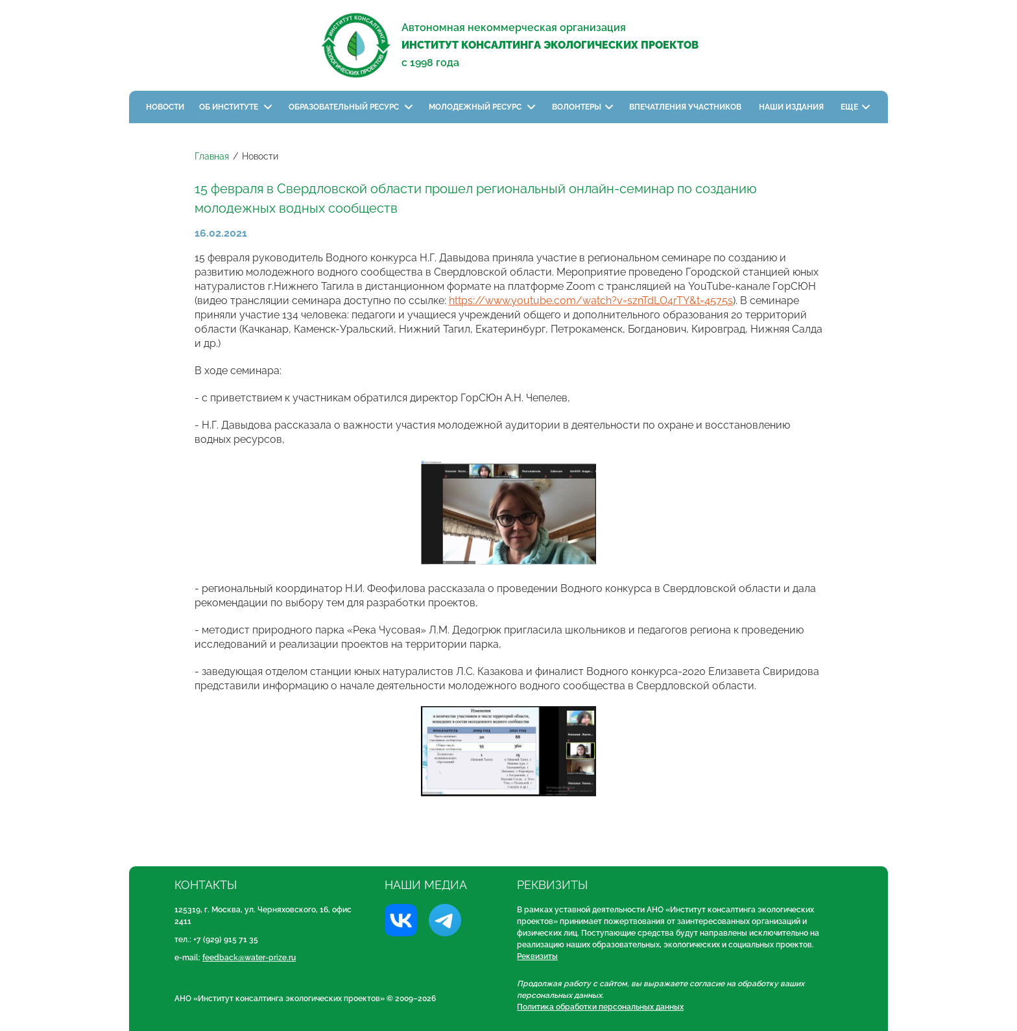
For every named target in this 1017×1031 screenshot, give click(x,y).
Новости (165, 107)
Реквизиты (537, 956)
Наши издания (792, 107)
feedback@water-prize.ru (249, 957)
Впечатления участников (686, 107)
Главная (212, 156)
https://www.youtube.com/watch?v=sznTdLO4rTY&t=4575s (591, 300)
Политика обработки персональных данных (600, 1007)
